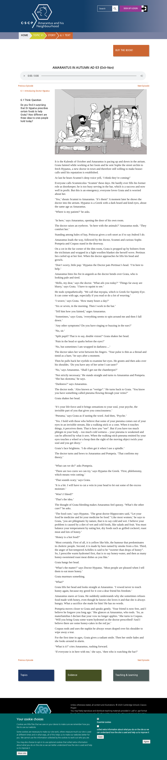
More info (22, 753)
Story (52, 35)
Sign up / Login (131, 9)
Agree (146, 741)
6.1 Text (65, 35)
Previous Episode (25, 86)
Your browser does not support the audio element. (83, 75)
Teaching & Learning (126, 675)
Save (100, 737)
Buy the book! (124, 50)
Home (24, 35)
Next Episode (143, 86)
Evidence (72, 675)
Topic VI (38, 35)
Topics (24, 675)
